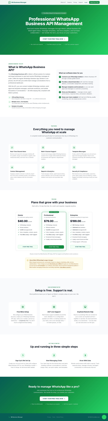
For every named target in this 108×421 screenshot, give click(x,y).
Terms (53, 417)
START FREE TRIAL (28, 246)
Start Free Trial (94, 2)
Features (69, 2)
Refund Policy (59, 417)
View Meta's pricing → (66, 267)
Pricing (75, 2)
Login (85, 2)
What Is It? (63, 2)
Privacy (49, 417)
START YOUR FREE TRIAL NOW (54, 39)
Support (81, 2)
